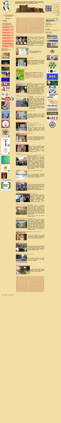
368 (43, 31)
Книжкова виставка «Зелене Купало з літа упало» (24, 204)
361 (33, 31)
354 (23, 31)
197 (28, 24)
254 (23, 27)
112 (21, 21)
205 (39, 24)
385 (39, 32)
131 (19, 22)
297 (28, 28)
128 (43, 21)
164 (37, 281)
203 (36, 24)
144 (37, 22)
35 (22, 18)
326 (40, 29)
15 (30, 276)
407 (42, 291)
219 (30, 25)
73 (32, 19)
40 (27, 18)
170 (18, 23)
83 (42, 19)
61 (20, 19)
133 (22, 22)
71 (30, 19)
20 (35, 276)
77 (36, 19)
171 (19, 23)
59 (18, 19)
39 (26, 18)
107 (41, 20)
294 (23, 28)
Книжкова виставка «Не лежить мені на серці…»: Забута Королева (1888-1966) (29, 170)
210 (18, 25)
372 (21, 32)
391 (20, 291)
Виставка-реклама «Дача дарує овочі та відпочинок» (25, 218)
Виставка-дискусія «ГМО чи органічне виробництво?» (25, 57)
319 (30, 29)
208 (43, 24)
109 (16, 21)
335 (25, 30)
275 (25, 286)
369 (16, 32)
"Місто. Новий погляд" (28, 75)
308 (43, 28)
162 (35, 281)
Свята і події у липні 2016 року (33, 123)
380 (32, 32)
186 (40, 23)
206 (40, 24)
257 (28, 27)
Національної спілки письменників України (32, 76)
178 (29, 23)
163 (36, 281)
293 (22, 28)
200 (32, 24)
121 (33, 21)
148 (43, 22)
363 (36, 31)
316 (26, 29)
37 (24, 18)
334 (23, 30)
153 (22, 281)
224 (37, 25)
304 (37, 28)
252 (21, 27)
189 (16, 24)
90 (21, 20)
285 (39, 286)
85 (16, 20)
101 (33, 20)
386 (40, 32)
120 (32, 21)
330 (18, 30)
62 (21, 19)
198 (29, 24)
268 (43, 27)
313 (22, 29)
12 (27, 276)
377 (28, 32)
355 (25, 31)
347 (42, 30)
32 (19, 18)
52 (39, 18)
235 (25, 26)
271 (19, 286)
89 (20, 20)
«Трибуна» (40, 77)
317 (28, 29)
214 (23, 25)
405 (40, 291)
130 (18, 22)
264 (37, 27)
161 (33, 281)
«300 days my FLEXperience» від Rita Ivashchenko (24, 96)
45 (32, 18)
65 (24, 19)
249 (16, 27)
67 (26, 19)
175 (25, 23)
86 (17, 20)
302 (35, 28)
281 (33, 286)
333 (22, 30)
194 (23, 24)
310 (18, 29)
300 (32, 28)
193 (22, 24)
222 (35, 25)
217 (28, 25)
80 (39, 19)
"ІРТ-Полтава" (40, 75)
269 (16, 286)
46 (33, 18)
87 (18, 20)
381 (33, 32)
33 (20, 18)
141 (33, 22)
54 (41, 18)
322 (35, 29)
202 (35, 24)
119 (30, 21)
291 (19, 28)
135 (25, 22)
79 (38, 19)
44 (31, 18)
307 (42, 28)
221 (33, 25)
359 (30, 31)
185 (39, 23)
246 (40, 26)
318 (29, 29)
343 (36, 30)
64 (23, 19)
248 (43, 26)
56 (43, 18)
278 (29, 286)
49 (36, 18)
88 (19, 20)
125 (39, 21)
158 (29, 281)
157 (28, 281)
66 (25, 19)
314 (23, 29)
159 (30, 281)
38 (25, 18)
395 (26, 291)
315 (25, 29)
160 (32, 281)
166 (40, 281)
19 (34, 276)
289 (16, 28)
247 (42, 26)
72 (31, 19)
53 (40, 18)
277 (28, 286)
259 (30, 27)
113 (22, 21)
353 (22, 31)
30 (17, 18)
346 (40, 30)
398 (30, 291)
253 (22, 27)
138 (29, 22)
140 (32, 22)
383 (36, 32)
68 (27, 19)
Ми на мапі (57, 15)
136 (26, 22)
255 (25, 27)
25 (40, 276)
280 (32, 286)
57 (16, 19)
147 (42, 22)
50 (37, 18)
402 (35, 291)
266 (40, 27)
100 (32, 20)
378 (29, 32)
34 (21, 18)
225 (39, 25)
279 (30, 286)
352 (21, 31)
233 (22, 26)
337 (28, 30)
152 (21, 281)
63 (22, 19)
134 (23, 22)
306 (40, 28)
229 (16, 26)
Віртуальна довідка (56, 8)
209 (16, 25)
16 (31, 276)
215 (25, 25)
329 (16, 30)
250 (18, 27)
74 (33, 19)
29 (16, 18)
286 (40, 286)
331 (19, 30)
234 (23, 26)
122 (35, 21)
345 (39, 30)
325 (39, 29)
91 (22, 20)
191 (19, 24)
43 (30, 18)
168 (43, 281)
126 (40, 21)
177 (28, 23)
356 (26, 31)
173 (22, 23)
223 (36, 25)
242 (35, 26)
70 (29, 19)
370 (18, 32)
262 (35, 27)
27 (42, 276)
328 (43, 29)
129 (16, 22)
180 (32, 23)
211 (19, 25)
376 (26, 32)
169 (16, 23)
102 (34, 20)
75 (34, 19)
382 (35, 32)
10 (25, 276)
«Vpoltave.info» (27, 78)
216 (26, 25)
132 (21, 22)
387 (42, 32)
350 (18, 31)
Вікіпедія (33, 216)
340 (32, 30)
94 (25, 20)
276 (26, 286)
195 (25, 24)
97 (28, 20)
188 (43, 23)
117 (28, 21)
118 (29, 21)
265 (39, 27)
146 (40, 22)
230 (18, 26)
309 (16, 29)
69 (28, 19)
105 (39, 20)
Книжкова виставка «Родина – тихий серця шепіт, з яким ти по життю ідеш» (28, 231)
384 (37, 32)
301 (33, 28)
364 (37, 31)
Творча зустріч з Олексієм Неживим (22, 68)
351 (19, 31)
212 (21, 25)
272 (21, 286)
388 (43, 32)
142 (35, 22)
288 (43, 286)
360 (32, 31)
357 (28, 31)
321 (33, 29)
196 (26, 24)
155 (25, 281)
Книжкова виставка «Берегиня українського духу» (24, 133)
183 (36, 23)
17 (32, 276)
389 (17, 291)
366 (40, 31)
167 (42, 281)
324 (37, 29)
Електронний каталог (55, 4)
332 (21, 30)
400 (33, 291)
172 (21, 23)
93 (24, 20)
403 (37, 291)
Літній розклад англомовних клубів (22, 47)
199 (30, 24)
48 (35, 18)
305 (39, 28)
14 (29, 276)
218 (29, 25)
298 (29, 28)
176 (26, 23)
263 (36, 27)
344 (37, 30)
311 (19, 29)
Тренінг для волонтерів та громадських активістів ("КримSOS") (26, 193)
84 (43, 19)
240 (32, 26)
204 (37, 24)
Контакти (57, 14)
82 (41, 19)
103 (36, 20)
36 (23, 18)
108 (43, 20)
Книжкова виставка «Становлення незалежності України (25, 110)
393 (23, 291)
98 (29, 20)
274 (23, 286)
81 (40, 19)
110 (18, 21)
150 (18, 281)
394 (24, 291)
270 (18, 286)
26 (41, 276)
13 (28, 276)
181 (33, 23)
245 (39, 26)
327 (42, 29)
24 (39, 276)
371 (19, 32)
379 (30, 32)
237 (28, 26)
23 (38, 276)
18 (33, 276)
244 (37, 26)
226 (40, 25)
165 (39, 281)
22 (37, 276)
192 (21, 24)
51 (38, 18)
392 (21, 291)
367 (42, 31)
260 (32, 27)
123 (36, 21)
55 (42, 18)
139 (30, 22)
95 (26, 20)
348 (43, 30)
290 (18, 28)
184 (37, 23)
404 (38, 291)
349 (16, 31)
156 (26, 281)
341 (33, 30)
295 (25, 28)
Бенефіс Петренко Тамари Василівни (22, 144)
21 (36, 276)
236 (26, 26)
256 (26, 27)
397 (28, 291)
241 (33, 26)
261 (33, 27)
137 (28, 22)
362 (35, 31)
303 (36, 28)
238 (29, 26)
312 (21, 29)
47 (34, 18)
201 (33, 24)
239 (30, 26)
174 (23, 23)
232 (21, 26)
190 (18, 24)
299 (30, 28)
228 (43, 25)
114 (23, 21)
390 (18, 291)
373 (22, 32)
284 (37, 286)
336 (26, 30)
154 (23, 281)
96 (27, 20)
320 (32, 29)
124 (37, 21)
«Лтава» (36, 75)
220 (32, 25)
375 (25, 32)
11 (26, 276)
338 (29, 30)
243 (36, 26)
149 (16, 281)
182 (35, 23)
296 (26, 28)
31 (18, 18)
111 (19, 21)
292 (21, 28)
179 (30, 23)
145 (39, 22)
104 (37, 20)
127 (42, 21)
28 (43, 276)
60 (19, 19)
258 (29, 27)
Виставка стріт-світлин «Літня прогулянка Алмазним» (25, 254)
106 (40, 20)
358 (29, 31)
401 (34, 291)
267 (42, 27)
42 (29, 18)
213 (22, 25)
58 (17, 19)
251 (19, 27)
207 (42, 24)
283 (36, 286)
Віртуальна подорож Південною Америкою (23, 265)
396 (27, 291)
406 (41, 291)
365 (39, 31)
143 (36, 22)
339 (30, 30)
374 (23, 32)
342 (35, 30)
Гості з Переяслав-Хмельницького (21, 154)
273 (22, 286)
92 (23, 20)
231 (19, 26)
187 (42, 23)
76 (35, 19)
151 (19, 281)
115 (25, 21)
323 (36, 29)
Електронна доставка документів (55, 7)
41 (28, 18)
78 (37, 19)
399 (31, 291)
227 (42, 25)
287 (42, 286)
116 (26, 21)
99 (30, 20)
